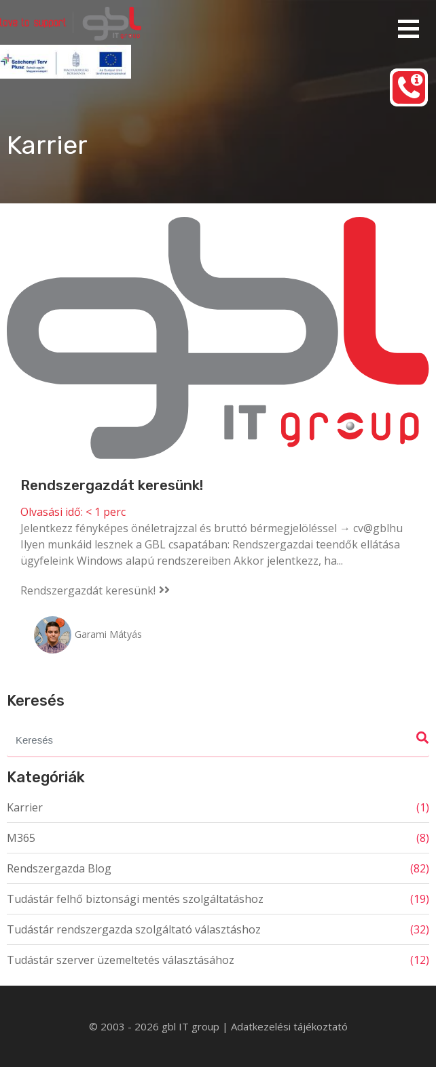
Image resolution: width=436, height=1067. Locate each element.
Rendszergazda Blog (59, 868)
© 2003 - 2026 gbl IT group (155, 1026)
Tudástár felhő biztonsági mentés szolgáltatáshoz (135, 898)
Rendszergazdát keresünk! (111, 485)
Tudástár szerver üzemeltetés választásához (120, 959)
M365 (21, 837)
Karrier (25, 807)
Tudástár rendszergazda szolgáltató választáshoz (134, 929)
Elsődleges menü (408, 29)
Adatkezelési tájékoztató (289, 1026)
